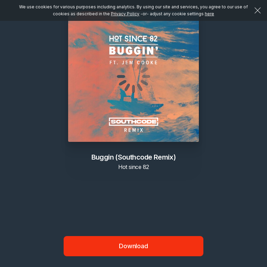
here (209, 13)
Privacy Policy (125, 13)
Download (133, 246)
